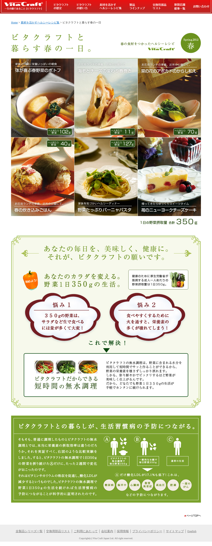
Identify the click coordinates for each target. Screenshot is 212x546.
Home (14, 22)
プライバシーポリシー (147, 531)
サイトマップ (175, 531)
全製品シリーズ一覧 (29, 531)
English (191, 531)
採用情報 (123, 531)
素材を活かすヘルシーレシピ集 (40, 22)
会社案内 (107, 531)
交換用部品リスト (58, 531)
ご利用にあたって (86, 531)
